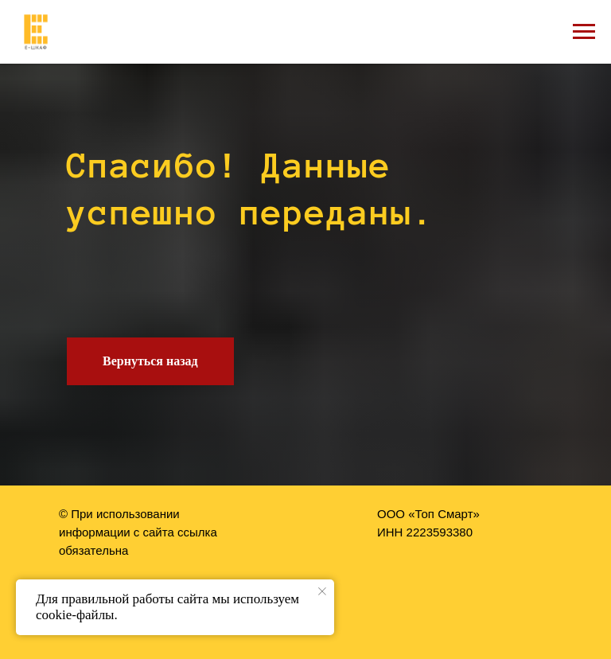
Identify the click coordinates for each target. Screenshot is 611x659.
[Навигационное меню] (584, 32)
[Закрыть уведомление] (322, 591)
